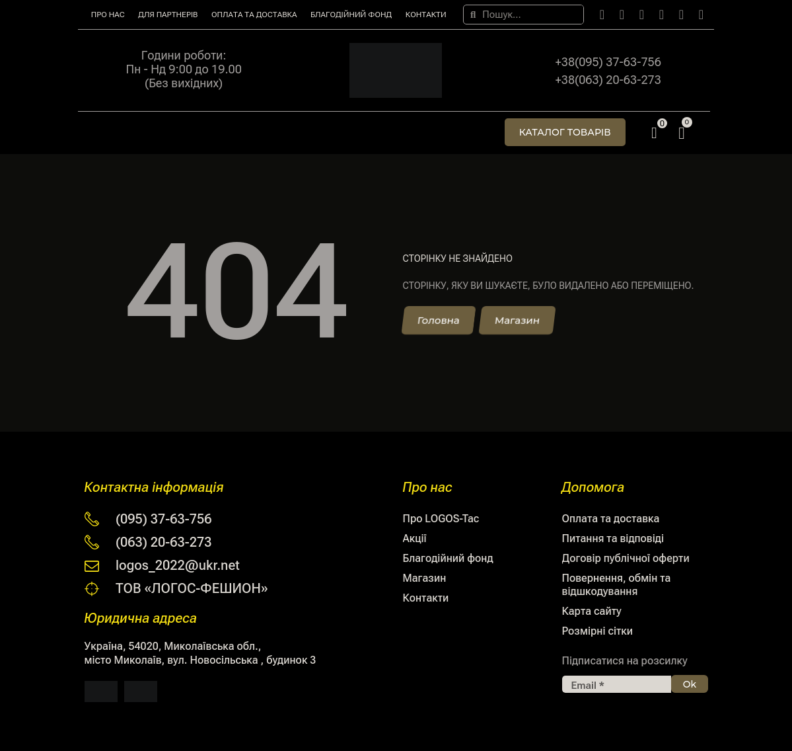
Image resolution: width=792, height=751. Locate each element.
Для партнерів (168, 14)
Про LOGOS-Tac (441, 518)
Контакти (426, 14)
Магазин (425, 578)
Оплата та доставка (254, 14)
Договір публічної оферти (626, 558)
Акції (415, 538)
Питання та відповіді (613, 538)
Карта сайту (592, 611)
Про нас (108, 14)
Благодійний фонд (351, 14)
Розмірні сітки (597, 631)
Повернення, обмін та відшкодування (616, 585)
